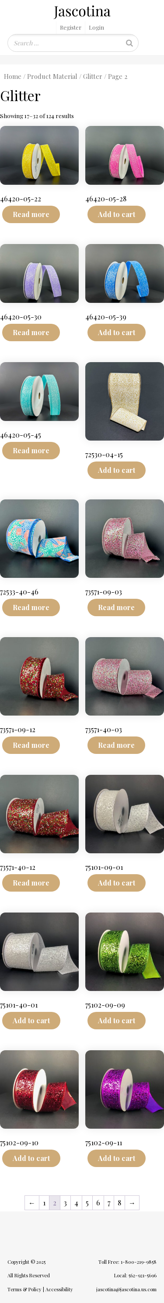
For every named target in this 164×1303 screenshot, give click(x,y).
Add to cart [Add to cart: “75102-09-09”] (116, 1020)
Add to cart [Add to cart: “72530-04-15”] (116, 470)
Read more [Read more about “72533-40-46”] (31, 607)
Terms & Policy (24, 1289)
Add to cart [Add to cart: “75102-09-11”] (116, 1158)
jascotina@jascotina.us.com (126, 1289)
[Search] (129, 42)
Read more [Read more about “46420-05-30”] (31, 332)
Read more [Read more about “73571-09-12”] (31, 745)
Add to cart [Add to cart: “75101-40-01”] (31, 1020)
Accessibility (59, 1289)
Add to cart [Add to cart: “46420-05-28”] (116, 214)
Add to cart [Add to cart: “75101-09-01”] (116, 882)
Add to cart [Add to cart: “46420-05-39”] (116, 332)
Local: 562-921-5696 (135, 1275)
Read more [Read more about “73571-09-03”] (116, 607)
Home (12, 76)
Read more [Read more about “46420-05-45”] (31, 450)
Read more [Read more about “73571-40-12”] (31, 882)
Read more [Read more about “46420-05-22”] (31, 214)
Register (70, 27)
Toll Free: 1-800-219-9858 (127, 1262)
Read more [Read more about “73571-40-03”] (116, 745)
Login (96, 27)
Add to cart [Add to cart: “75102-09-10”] (31, 1158)
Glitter (92, 76)
